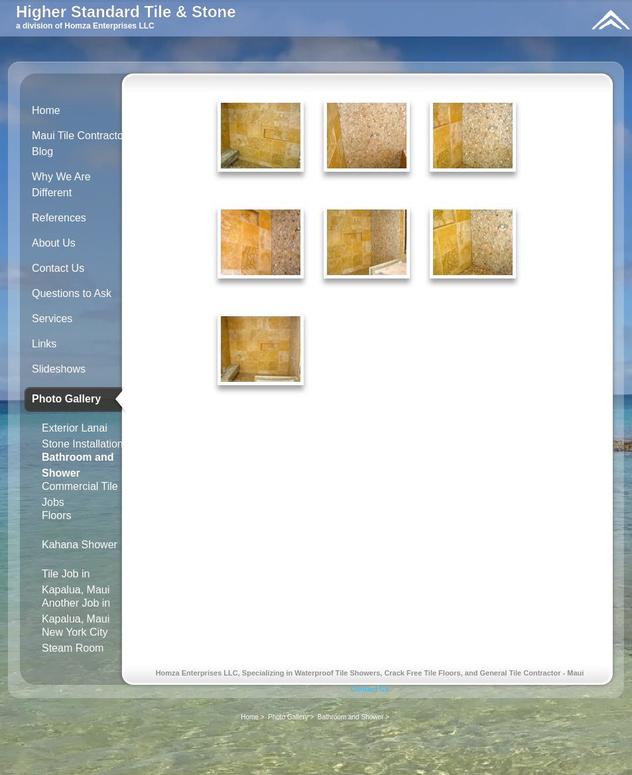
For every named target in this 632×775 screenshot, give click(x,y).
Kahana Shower (79, 544)
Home (46, 110)
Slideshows (59, 369)
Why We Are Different (61, 184)
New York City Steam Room (75, 637)
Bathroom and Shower (77, 462)
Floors (56, 515)
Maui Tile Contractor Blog (79, 143)
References (59, 217)
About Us (54, 243)
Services (52, 318)
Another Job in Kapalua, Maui (76, 608)
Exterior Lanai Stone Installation (82, 433)
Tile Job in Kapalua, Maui (75, 579)
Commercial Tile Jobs (80, 492)
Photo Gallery (66, 398)
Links (44, 343)
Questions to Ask (71, 293)
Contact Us (58, 268)
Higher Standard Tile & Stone (126, 12)
